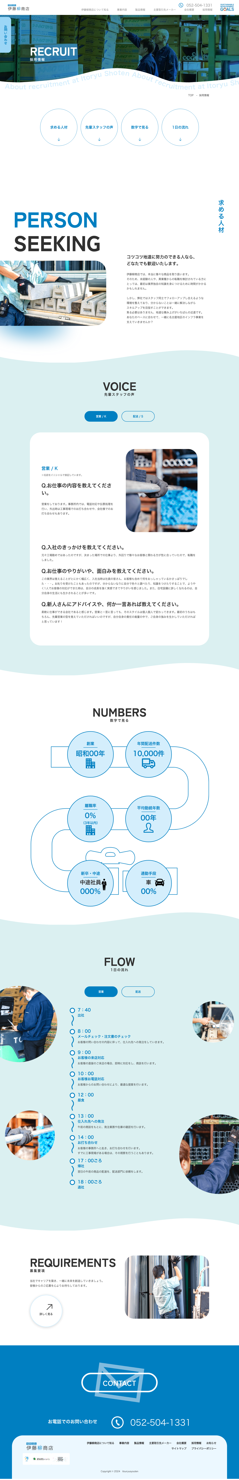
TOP (191, 95)
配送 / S (138, 416)
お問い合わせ (5, 35)
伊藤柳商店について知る (95, 9)
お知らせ (211, 1444)
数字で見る (140, 127)
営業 (101, 991)
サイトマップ (178, 1449)
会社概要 (189, 9)
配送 (138, 991)
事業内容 (122, 9)
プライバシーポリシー (203, 1449)
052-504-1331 (195, 5)
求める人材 (59, 127)
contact (119, 1383)
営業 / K (101, 416)
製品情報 (140, 9)
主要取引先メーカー (165, 9)
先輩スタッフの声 (99, 127)
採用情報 (207, 9)
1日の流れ (180, 127)
